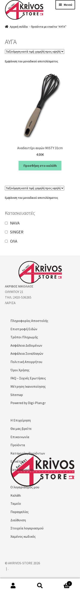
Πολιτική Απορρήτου (26, 362)
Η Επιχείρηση (20, 420)
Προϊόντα (17, 445)
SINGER (16, 231)
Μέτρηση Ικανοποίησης (28, 386)
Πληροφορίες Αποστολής (29, 321)
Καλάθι (15, 495)
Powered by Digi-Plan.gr (28, 403)
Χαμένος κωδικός (23, 536)
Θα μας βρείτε (21, 428)
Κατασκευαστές (22, 469)
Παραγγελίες (19, 512)
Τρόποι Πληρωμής (24, 337)
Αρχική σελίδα (19, 27)
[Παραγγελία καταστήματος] (34, 51)
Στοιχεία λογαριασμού (27, 528)
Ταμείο (15, 503)
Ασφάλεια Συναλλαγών (26, 353)
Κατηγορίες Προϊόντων (27, 453)
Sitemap (16, 395)
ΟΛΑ (13, 241)
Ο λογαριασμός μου (24, 487)
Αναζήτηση (40, 586)
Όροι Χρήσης (19, 370)
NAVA (15, 223)
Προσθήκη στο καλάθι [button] (40, 165)
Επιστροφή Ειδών (23, 329)
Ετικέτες (16, 461)
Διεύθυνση (18, 520)
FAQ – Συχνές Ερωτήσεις (28, 378)
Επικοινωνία (19, 437)
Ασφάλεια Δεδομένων (26, 345)
